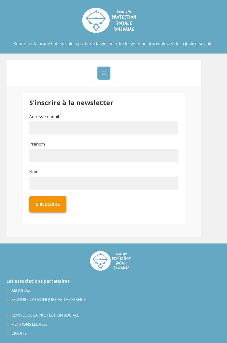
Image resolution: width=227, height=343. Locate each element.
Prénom (37, 144)
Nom (33, 172)
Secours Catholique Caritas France (48, 299)
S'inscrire (48, 204)
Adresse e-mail (44, 116)
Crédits (18, 333)
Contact (213, 66)
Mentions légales (29, 324)
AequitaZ (21, 290)
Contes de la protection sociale (45, 315)
